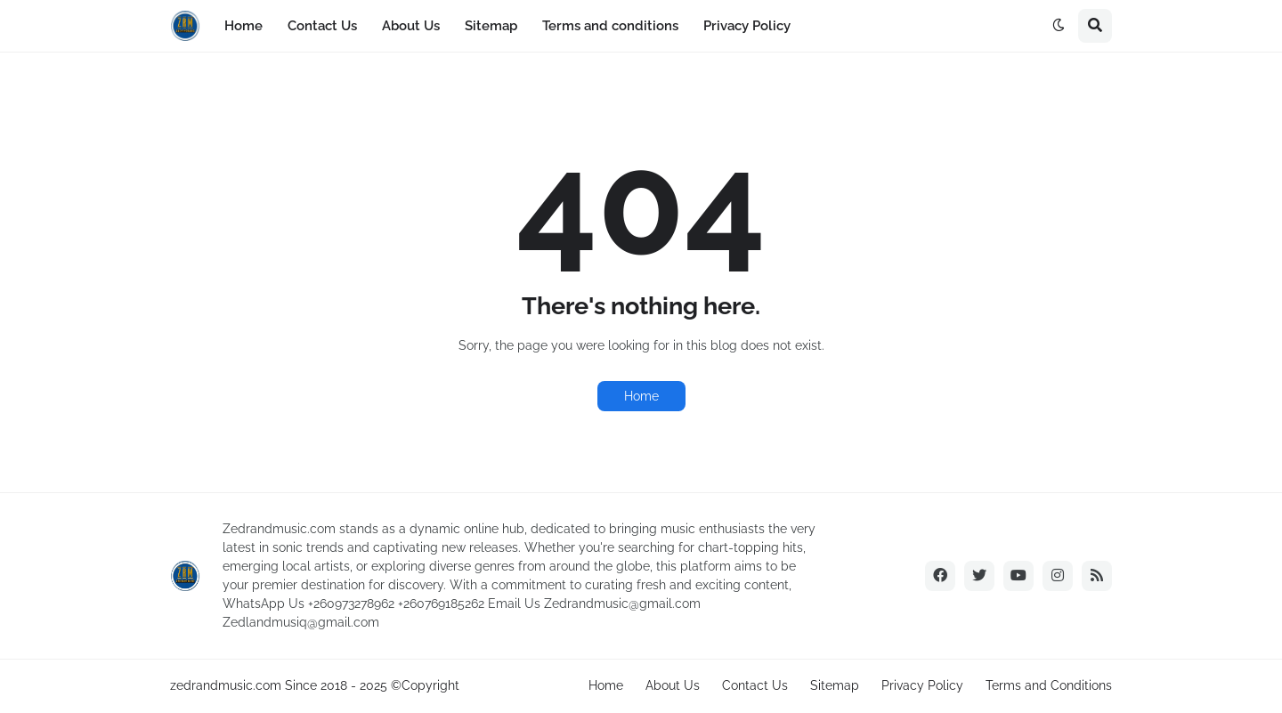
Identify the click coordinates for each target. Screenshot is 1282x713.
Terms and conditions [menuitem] (610, 26)
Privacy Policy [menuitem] (747, 26)
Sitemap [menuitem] (491, 26)
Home (641, 396)
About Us (672, 685)
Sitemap (834, 685)
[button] (1058, 26)
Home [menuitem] (243, 26)
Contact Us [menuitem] (322, 26)
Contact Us (755, 685)
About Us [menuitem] (411, 26)
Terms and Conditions (1049, 685)
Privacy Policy (922, 685)
